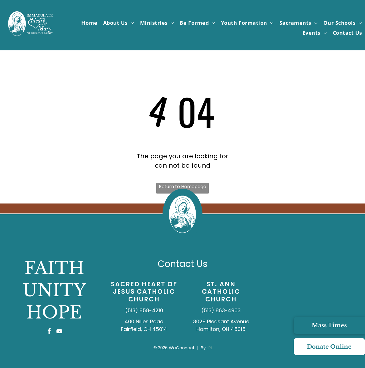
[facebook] (49, 332)
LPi (209, 348)
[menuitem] (89, 23)
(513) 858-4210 (144, 310)
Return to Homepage (182, 186)
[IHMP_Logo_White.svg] (30, 36)
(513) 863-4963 (221, 310)
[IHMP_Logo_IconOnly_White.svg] (182, 238)
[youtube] (59, 332)
